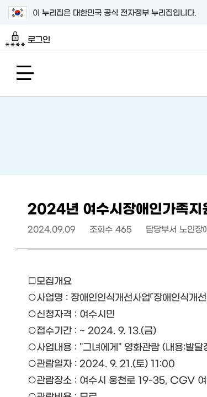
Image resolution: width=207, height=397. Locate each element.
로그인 (28, 39)
